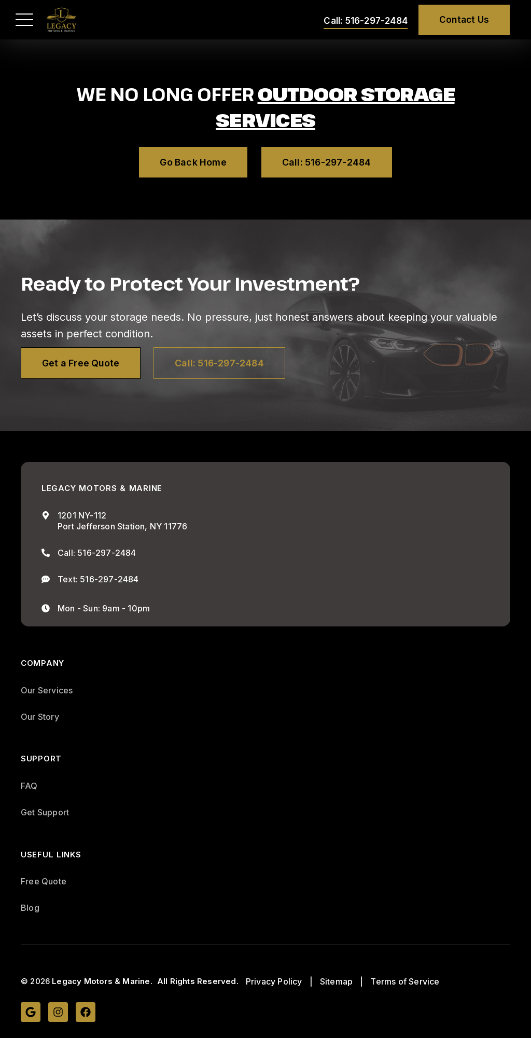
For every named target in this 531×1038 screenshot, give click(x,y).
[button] (24, 19)
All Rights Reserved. (198, 982)
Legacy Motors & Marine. (102, 982)
